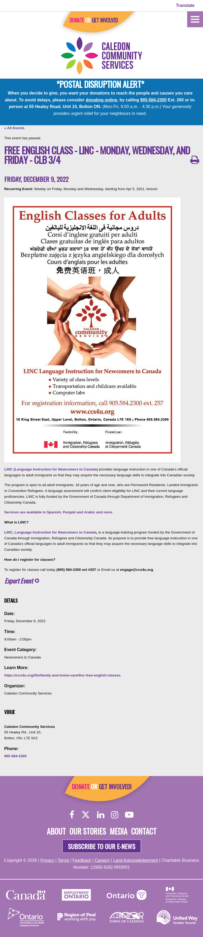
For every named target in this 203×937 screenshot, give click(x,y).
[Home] (195, 19)
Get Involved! (115, 786)
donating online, (102, 100)
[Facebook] (72, 814)
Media (118, 831)
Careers (102, 860)
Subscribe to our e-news (101, 846)
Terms (63, 860)
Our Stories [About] (88, 831)
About (56, 831)
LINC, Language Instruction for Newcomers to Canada (50, 532)
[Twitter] (85, 814)
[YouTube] (129, 814)
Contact (143, 831)
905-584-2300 (153, 100)
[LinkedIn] (100, 814)
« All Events (14, 128)
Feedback (82, 860)
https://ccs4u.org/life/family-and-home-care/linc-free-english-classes (62, 675)
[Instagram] (114, 814)
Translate (185, 5)
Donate (77, 20)
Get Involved (105, 20)
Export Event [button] (18, 581)
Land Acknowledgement (135, 860)
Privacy (47, 860)
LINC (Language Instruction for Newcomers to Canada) (51, 469)
